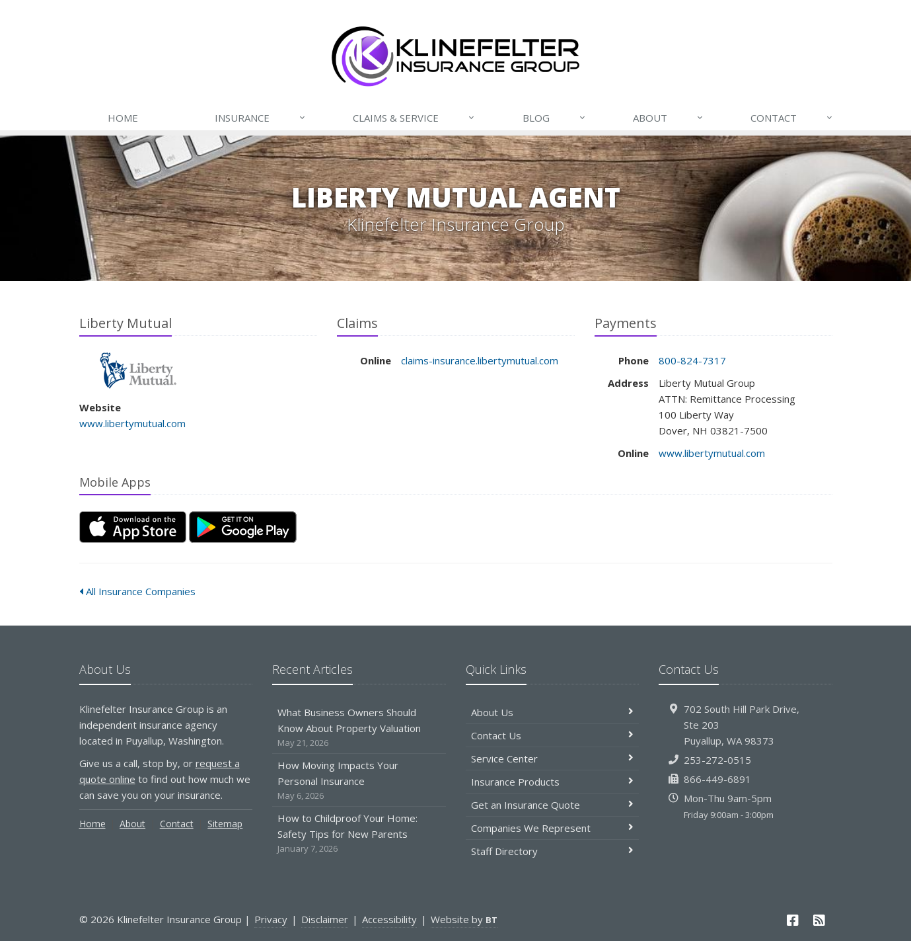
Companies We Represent (552, 828)
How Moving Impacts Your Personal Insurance (359, 780)
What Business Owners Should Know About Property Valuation (359, 728)
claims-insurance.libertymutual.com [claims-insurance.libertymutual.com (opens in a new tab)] (479, 360)
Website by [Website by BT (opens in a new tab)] (464, 919)
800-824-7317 (692, 360)
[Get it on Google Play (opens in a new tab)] (243, 527)
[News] (819, 920)
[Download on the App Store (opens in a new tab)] (132, 527)
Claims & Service (414, 117)
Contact (792, 117)
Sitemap (224, 823)
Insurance (261, 117)
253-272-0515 (717, 759)
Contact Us (552, 735)
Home (123, 117)
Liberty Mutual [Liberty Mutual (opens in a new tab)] (138, 370)
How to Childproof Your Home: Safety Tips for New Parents (359, 833)
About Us (552, 712)
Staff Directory (552, 851)
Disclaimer (324, 919)
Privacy (270, 919)
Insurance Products (552, 781)
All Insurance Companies (137, 591)
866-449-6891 (717, 779)
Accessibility (389, 919)
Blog (555, 117)
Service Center (552, 758)
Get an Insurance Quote (552, 804)
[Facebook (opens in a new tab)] (792, 920)
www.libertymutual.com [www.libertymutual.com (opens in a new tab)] (132, 423)
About (668, 117)
